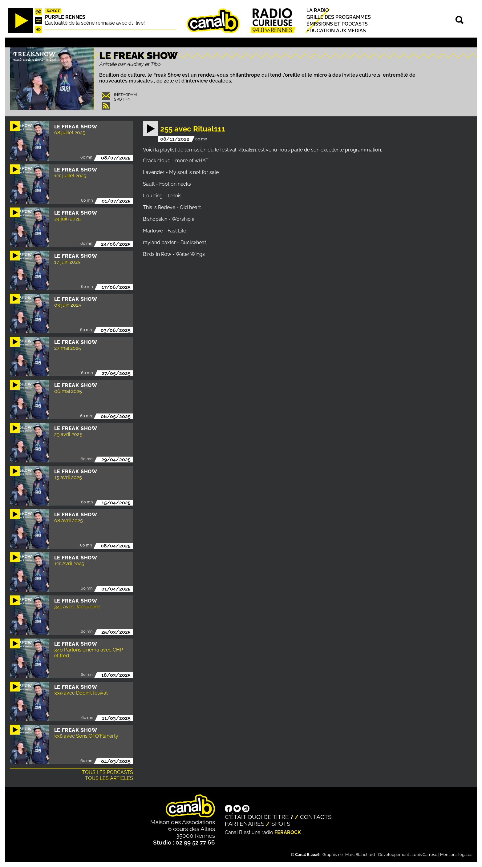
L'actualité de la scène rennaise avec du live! (95, 23)
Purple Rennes (65, 17)
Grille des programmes (338, 17)
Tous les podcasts (107, 772)
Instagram (125, 94)
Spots (280, 823)
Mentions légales (456, 854)
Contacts (316, 816)
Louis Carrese (424, 854)
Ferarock (287, 832)
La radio (317, 10)
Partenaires (245, 823)
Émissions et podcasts (337, 24)
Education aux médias (336, 31)
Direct (53, 11)
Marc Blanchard (360, 854)
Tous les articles (109, 778)
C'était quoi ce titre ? (259, 816)
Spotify (122, 99)
